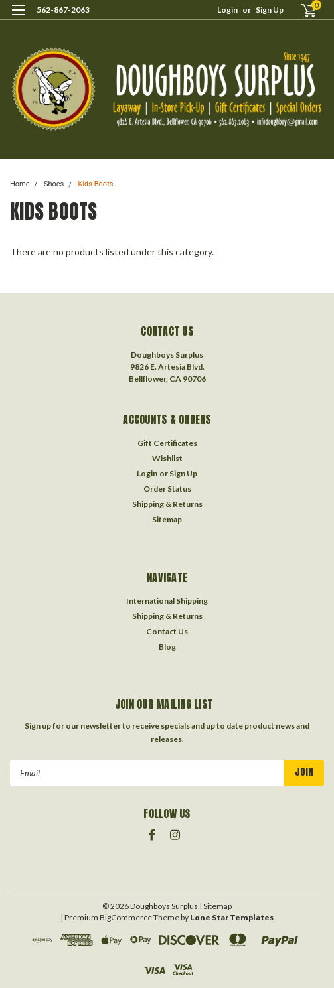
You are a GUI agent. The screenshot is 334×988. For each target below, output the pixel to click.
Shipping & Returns (167, 504)
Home (20, 184)
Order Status (167, 489)
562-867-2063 (63, 10)
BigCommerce (126, 917)
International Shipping (167, 601)
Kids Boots (96, 184)
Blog (167, 647)
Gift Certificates (167, 443)
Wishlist (167, 458)
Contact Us (167, 631)
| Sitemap (215, 906)
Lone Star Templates (232, 917)
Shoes (54, 184)
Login (227, 10)
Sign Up (270, 10)
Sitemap (167, 519)
